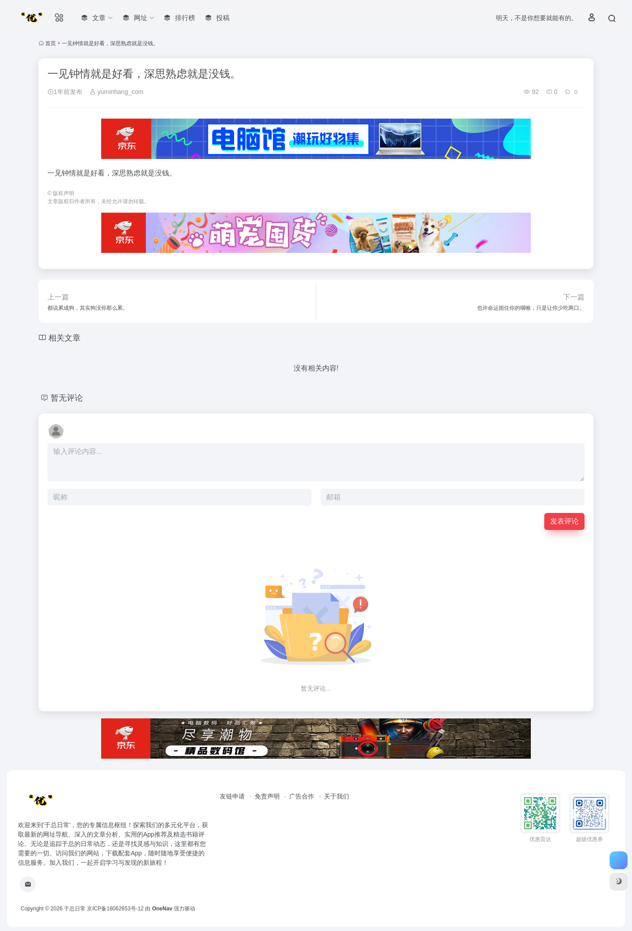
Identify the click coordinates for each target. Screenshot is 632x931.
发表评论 (564, 521)
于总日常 (74, 908)
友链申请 (232, 796)
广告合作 (301, 796)
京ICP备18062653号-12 (115, 908)
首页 (50, 43)
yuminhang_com (117, 91)
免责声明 (267, 796)
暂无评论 (67, 397)
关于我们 (336, 796)
